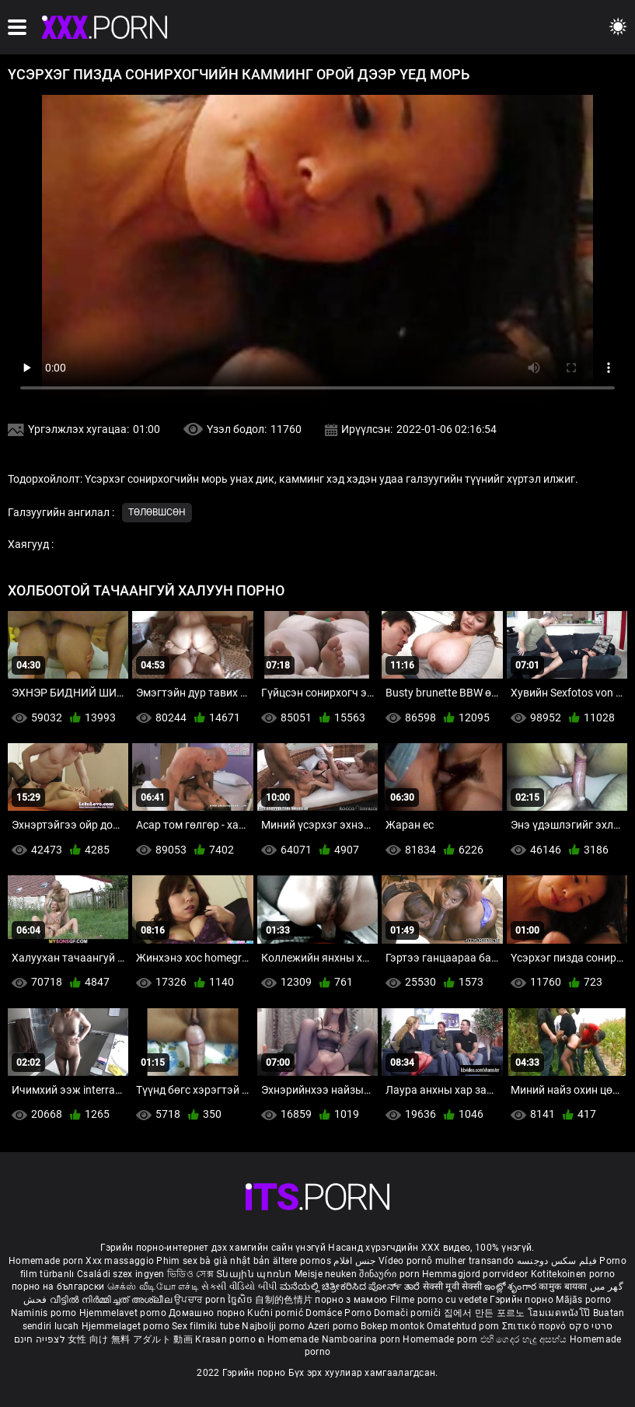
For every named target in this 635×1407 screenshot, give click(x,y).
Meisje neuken (326, 1274)
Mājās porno (583, 1299)
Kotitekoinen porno (573, 1274)
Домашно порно (208, 1312)
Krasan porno (226, 1339)
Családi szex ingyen (121, 1274)
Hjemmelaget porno (127, 1326)
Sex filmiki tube (205, 1326)
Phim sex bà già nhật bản (213, 1260)
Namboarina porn (362, 1339)
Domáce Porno (339, 1312)
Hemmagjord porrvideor (476, 1274)
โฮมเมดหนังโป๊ (560, 1312)
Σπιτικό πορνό (535, 1326)
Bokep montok (392, 1326)
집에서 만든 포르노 (486, 1312)
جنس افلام (354, 1260)
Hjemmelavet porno (124, 1312)
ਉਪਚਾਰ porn (201, 1299)
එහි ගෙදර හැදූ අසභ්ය (525, 1339)
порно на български (58, 1286)
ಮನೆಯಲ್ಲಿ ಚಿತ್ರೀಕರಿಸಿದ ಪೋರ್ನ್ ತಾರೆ (351, 1286)
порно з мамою (351, 1299)
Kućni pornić (276, 1312)
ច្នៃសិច (241, 1299)
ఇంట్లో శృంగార (511, 1286)
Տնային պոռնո (255, 1274)
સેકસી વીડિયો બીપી (239, 1286)
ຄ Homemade (289, 1339)
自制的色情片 (285, 1299)
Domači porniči (409, 1312)
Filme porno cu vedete (438, 1299)
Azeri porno (334, 1326)
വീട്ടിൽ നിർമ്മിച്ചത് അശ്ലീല (112, 1299)
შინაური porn (390, 1274)
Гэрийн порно (523, 1299)
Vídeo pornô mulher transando (446, 1260)
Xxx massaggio (119, 1260)
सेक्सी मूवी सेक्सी (452, 1286)
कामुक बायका (564, 1286)
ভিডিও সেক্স (190, 1274)
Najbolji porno (273, 1326)
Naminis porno (45, 1312)
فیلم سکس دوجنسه (557, 1260)
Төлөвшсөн (157, 512)
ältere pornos (302, 1260)
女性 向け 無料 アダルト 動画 (130, 1339)
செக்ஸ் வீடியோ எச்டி (153, 1286)
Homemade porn (47, 1260)
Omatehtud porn (464, 1326)
